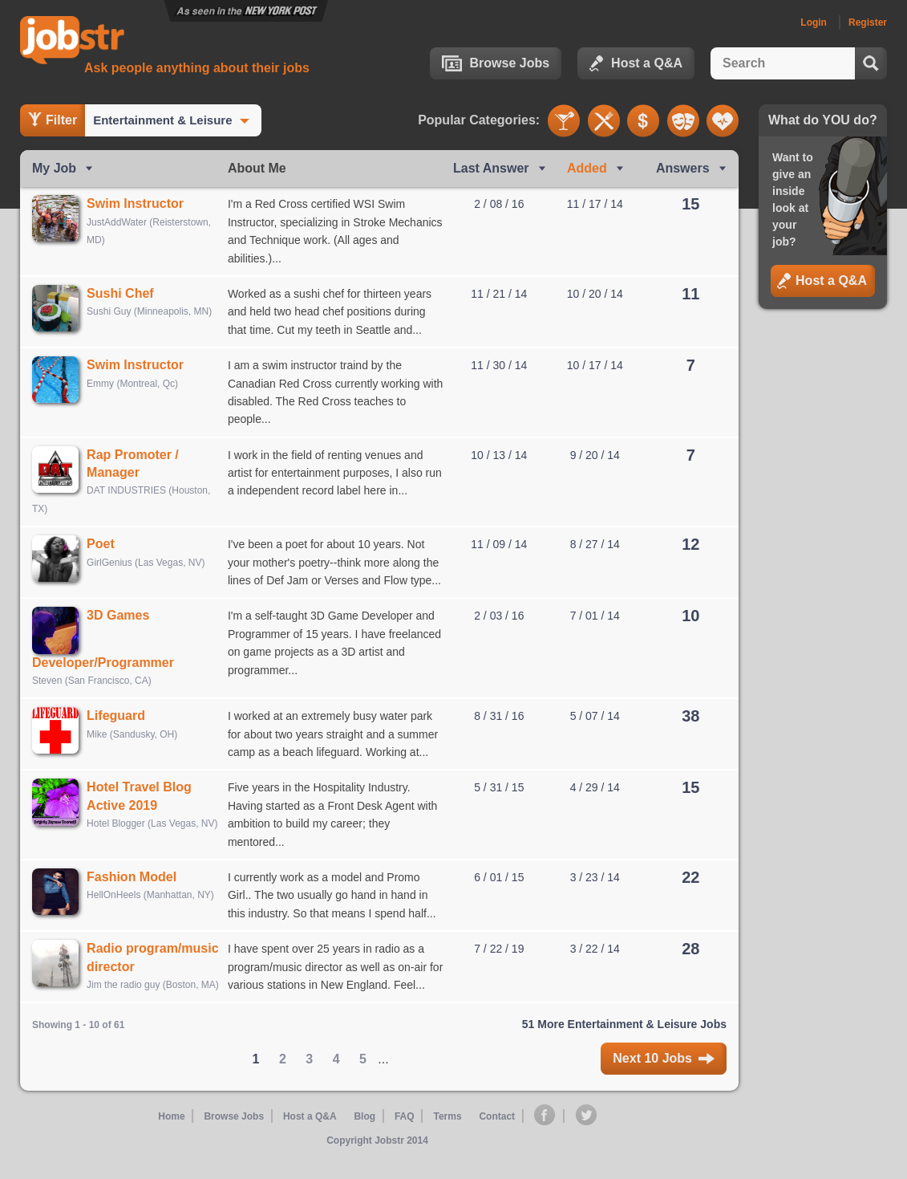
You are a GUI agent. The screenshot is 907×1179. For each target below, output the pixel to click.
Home (174, 1139)
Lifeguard (121, 721)
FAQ (405, 1139)
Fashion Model (137, 882)
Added (587, 168)
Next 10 (664, 1081)
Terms (446, 1139)
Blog (366, 1139)
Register (867, 22)
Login (813, 22)
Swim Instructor (140, 203)
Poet (106, 544)
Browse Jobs (496, 63)
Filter (52, 119)
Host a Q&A (635, 63)
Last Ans (491, 168)
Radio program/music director (138, 972)
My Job (54, 168)
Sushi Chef (126, 293)
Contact (497, 1139)
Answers (683, 168)
